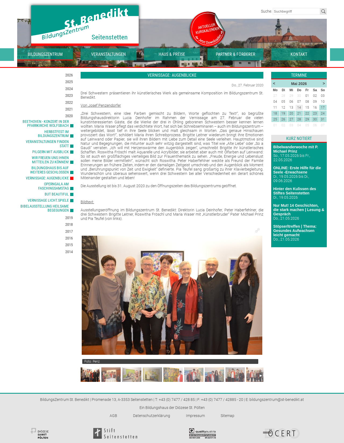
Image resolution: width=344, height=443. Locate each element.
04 (299, 125)
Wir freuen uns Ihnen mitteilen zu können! (50, 160)
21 (299, 113)
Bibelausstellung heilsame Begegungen (44, 208)
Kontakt (299, 54)
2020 (69, 116)
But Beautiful (57, 194)
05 (307, 125)
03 (291, 125)
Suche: (267, 11)
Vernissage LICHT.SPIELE (48, 200)
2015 (69, 245)
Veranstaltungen (108, 54)
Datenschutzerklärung (151, 416)
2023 (69, 95)
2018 (69, 224)
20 (291, 113)
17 (323, 107)
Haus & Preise (172, 54)
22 (307, 113)
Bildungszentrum (45, 54)
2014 (69, 252)
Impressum (195, 416)
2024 (69, 89)
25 (275, 119)
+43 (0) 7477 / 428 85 (177, 399)
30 (315, 119)
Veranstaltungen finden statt (47, 143)
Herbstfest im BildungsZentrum (53, 134)
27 (291, 119)
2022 (69, 102)
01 (275, 125)
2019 (69, 218)
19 (283, 113)
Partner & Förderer (235, 54)
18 (275, 113)
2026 (69, 75)
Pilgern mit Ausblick (50, 152)
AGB (113, 416)
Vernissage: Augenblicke (47, 178)
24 (323, 113)
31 (323, 119)
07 (323, 125)
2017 (69, 231)
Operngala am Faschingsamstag (53, 186)
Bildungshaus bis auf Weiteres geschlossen (49, 170)
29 (307, 119)
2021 (69, 109)
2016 (69, 238)
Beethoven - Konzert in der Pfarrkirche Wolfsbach (46, 123)
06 (315, 125)
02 (283, 125)
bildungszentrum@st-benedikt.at (276, 399)
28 (299, 119)
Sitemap (227, 416)
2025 (69, 82)
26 (283, 119)
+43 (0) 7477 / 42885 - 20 (222, 399)
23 (315, 113)
